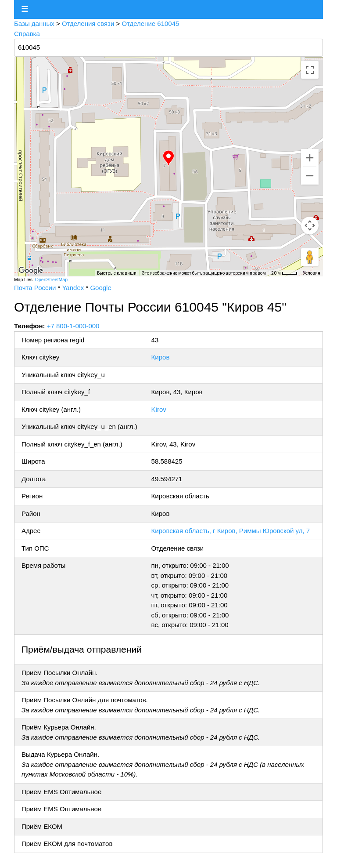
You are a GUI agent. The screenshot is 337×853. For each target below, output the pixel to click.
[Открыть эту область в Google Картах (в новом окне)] (30, 270)
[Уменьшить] (310, 176)
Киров (160, 357)
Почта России (35, 287)
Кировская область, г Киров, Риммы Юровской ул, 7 (230, 530)
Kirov (158, 409)
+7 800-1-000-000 (73, 326)
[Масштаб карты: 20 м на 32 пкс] (284, 273)
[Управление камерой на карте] (310, 225)
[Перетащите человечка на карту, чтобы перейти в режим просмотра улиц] (310, 257)
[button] (168, 158)
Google (100, 287)
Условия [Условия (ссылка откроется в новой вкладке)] (311, 273)
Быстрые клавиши (116, 273)
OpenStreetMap (51, 279)
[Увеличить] (310, 158)
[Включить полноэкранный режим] (310, 70)
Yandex (73, 287)
